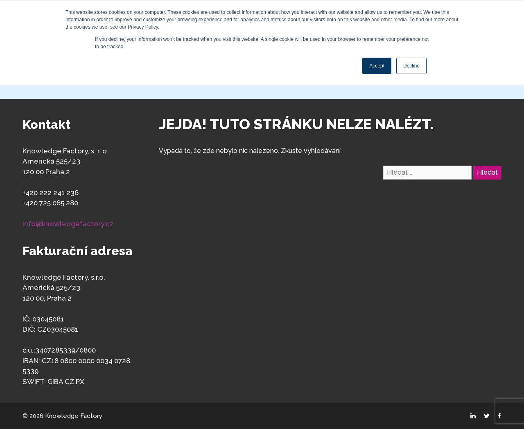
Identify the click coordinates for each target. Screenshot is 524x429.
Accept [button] (376, 66)
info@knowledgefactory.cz (68, 224)
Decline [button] (411, 66)
